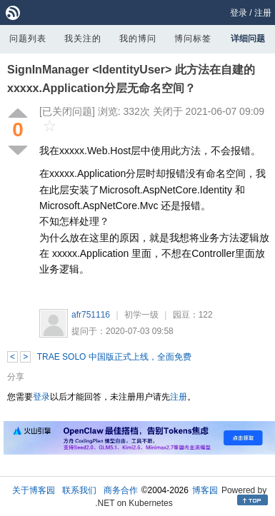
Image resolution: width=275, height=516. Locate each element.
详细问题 (248, 39)
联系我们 (79, 490)
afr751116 (90, 315)
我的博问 (137, 39)
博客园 (205, 490)
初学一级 (141, 315)
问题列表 (27, 39)
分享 (15, 377)
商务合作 (121, 490)
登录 (238, 13)
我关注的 (82, 39)
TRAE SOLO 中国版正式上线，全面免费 (114, 357)
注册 (262, 13)
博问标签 (192, 39)
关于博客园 (33, 490)
